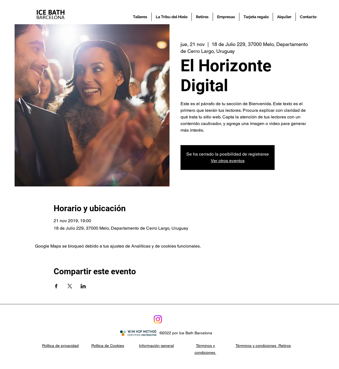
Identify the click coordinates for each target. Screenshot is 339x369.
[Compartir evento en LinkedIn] (83, 286)
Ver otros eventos (228, 160)
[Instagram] (157, 319)
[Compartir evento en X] (69, 286)
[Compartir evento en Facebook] (56, 286)
